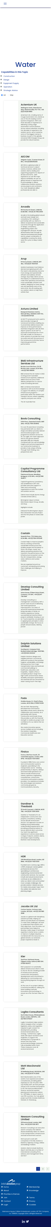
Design (6, 80)
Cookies (32, 1204)
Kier (23, 956)
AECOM (25, 156)
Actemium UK (29, 104)
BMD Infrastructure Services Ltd (32, 362)
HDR (23, 856)
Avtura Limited (29, 308)
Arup (24, 258)
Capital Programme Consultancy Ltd (32, 470)
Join (5, 1197)
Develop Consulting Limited (32, 588)
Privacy (32, 1201)
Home (6, 1187)
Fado (24, 698)
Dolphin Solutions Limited (31, 645)
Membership (34, 1187)
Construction (9, 76)
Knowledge (33, 1190)
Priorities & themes (12, 1194)
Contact (7, 1201)
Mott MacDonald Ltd (30, 1067)
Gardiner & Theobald (27, 805)
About (6, 1190)
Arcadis (25, 206)
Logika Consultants (32, 1012)
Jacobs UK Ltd (29, 906)
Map (11, 95)
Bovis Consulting (30, 418)
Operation (8, 87)
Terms (32, 1197)
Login (6, 1204)
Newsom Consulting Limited (32, 1118)
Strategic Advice (11, 90)
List (4, 95)
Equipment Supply (11, 83)
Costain (25, 533)
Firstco (25, 751)
